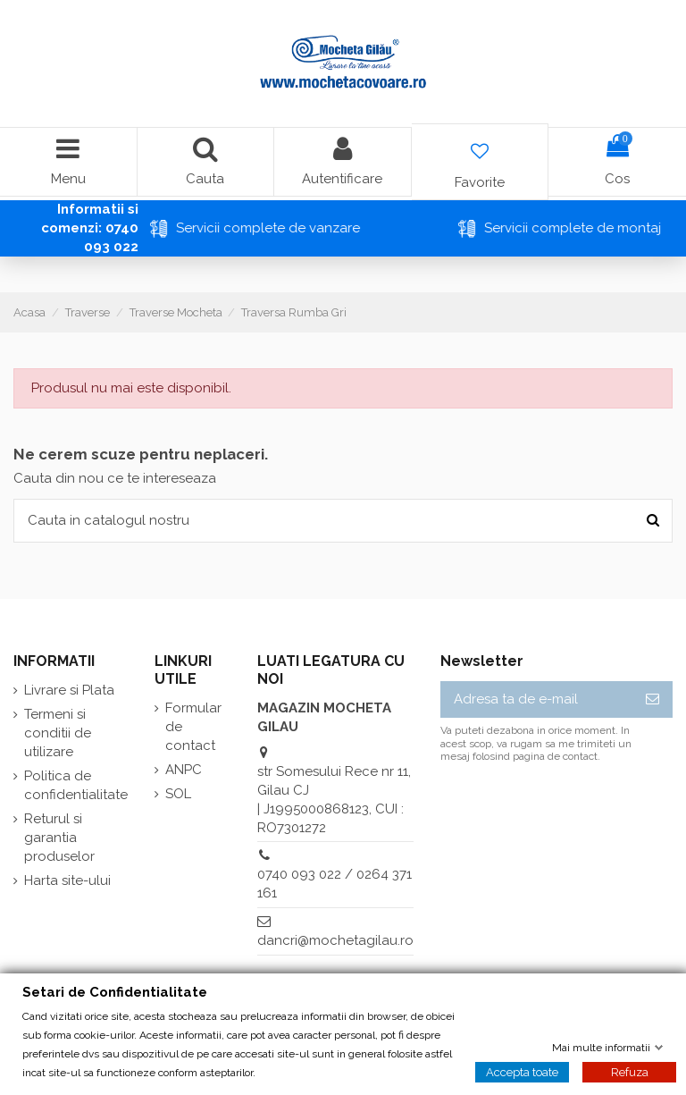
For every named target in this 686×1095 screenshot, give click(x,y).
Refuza (629, 1071)
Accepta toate (522, 1071)
